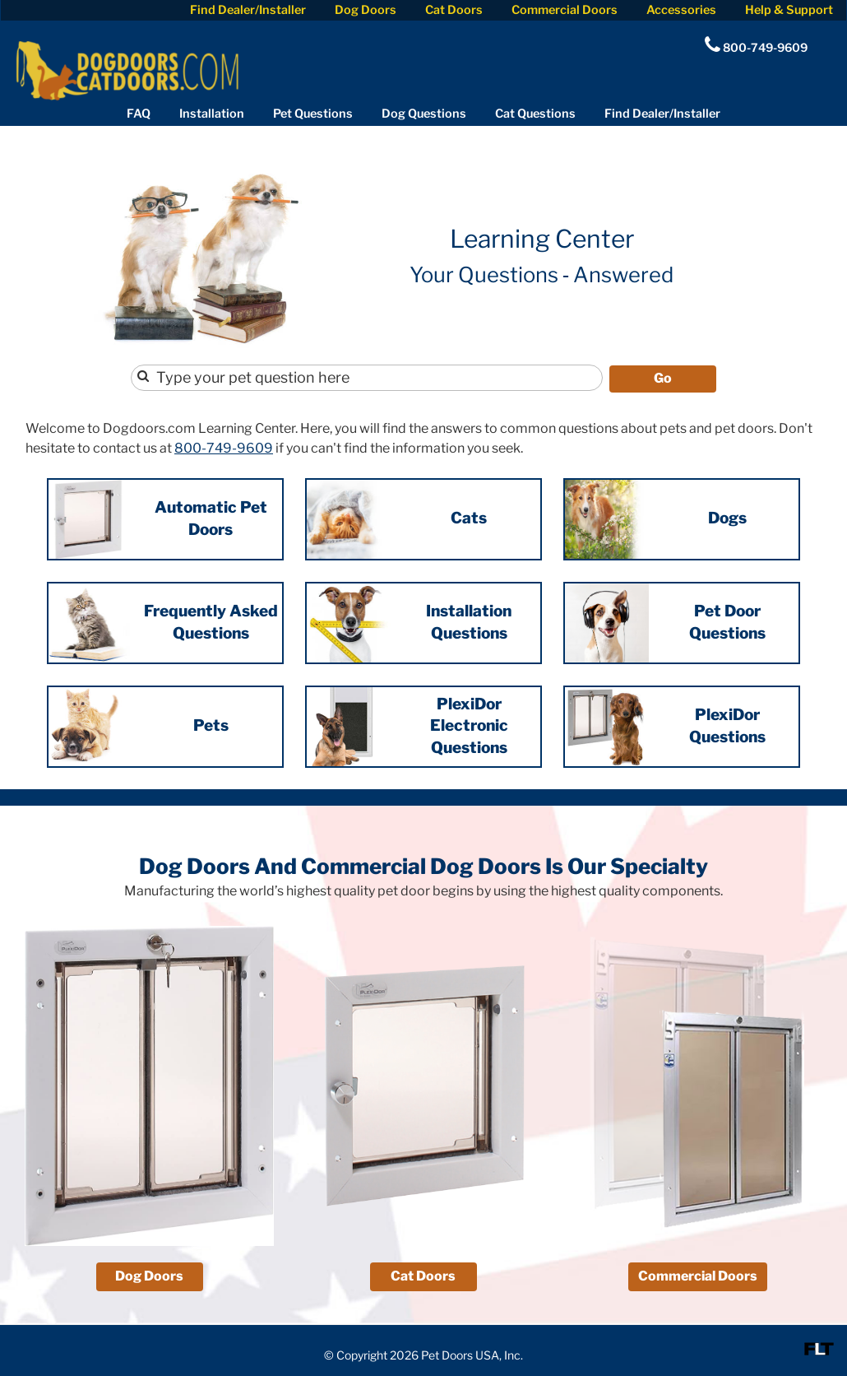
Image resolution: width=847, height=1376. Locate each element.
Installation (211, 113)
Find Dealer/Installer (248, 9)
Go (663, 376)
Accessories (681, 9)
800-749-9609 (223, 446)
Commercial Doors (564, 9)
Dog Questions (424, 113)
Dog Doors (365, 9)
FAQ (138, 113)
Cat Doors (454, 9)
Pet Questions (313, 113)
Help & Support (789, 9)
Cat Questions (535, 113)
